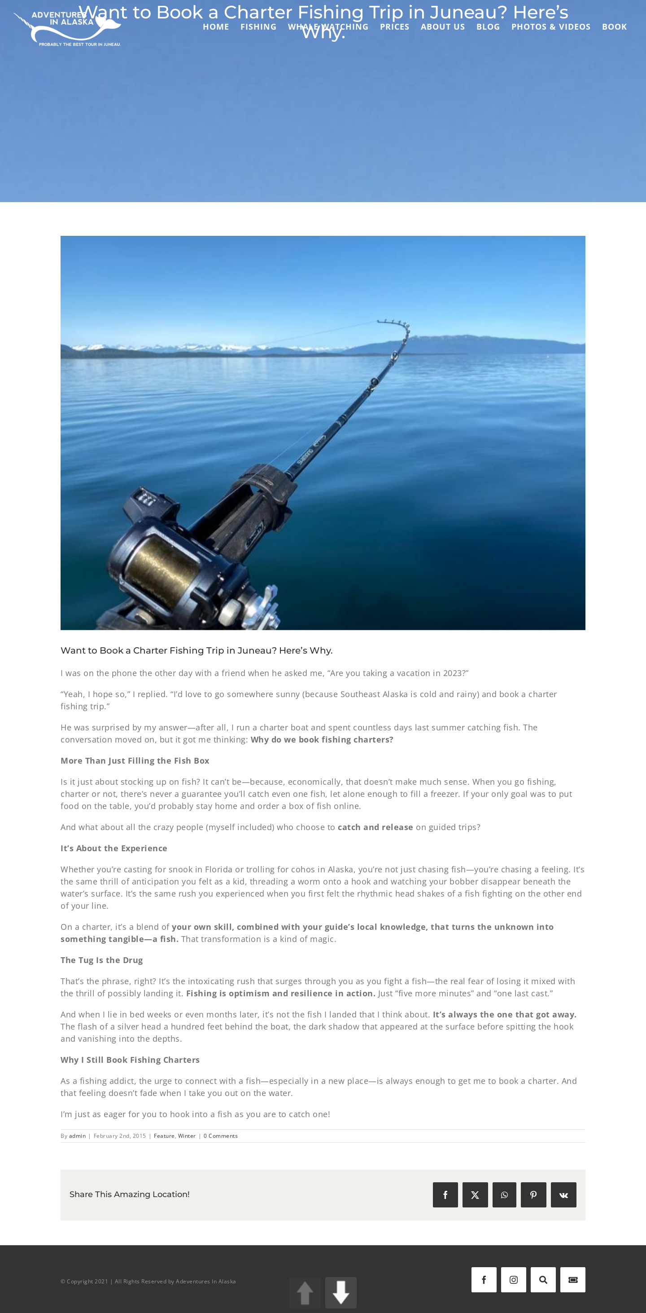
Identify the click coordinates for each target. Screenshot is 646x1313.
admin (77, 1136)
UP (305, 1293)
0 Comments (221, 1136)
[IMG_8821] (323, 433)
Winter (187, 1136)
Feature (164, 1136)
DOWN (341, 1293)
